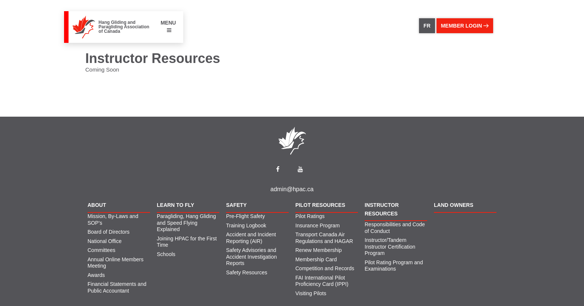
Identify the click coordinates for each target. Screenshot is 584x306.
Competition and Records (324, 268)
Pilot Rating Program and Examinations (394, 265)
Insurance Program (317, 225)
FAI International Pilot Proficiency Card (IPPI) (321, 281)
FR (427, 26)
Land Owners (453, 205)
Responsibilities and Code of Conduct (395, 227)
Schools (166, 254)
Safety (236, 205)
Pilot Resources (320, 205)
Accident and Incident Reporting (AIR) (251, 237)
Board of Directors (109, 232)
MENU (168, 26)
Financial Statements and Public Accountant (117, 287)
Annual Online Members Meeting (115, 262)
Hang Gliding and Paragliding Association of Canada (124, 27)
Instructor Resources (382, 209)
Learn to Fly (175, 205)
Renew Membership (318, 250)
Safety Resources (246, 272)
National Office (105, 241)
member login (465, 26)
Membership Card (316, 259)
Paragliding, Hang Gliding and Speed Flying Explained (186, 222)
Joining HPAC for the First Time (187, 242)
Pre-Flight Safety (245, 216)
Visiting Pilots (310, 293)
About (97, 205)
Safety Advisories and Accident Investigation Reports (251, 256)
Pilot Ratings (310, 216)
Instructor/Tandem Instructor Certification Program (390, 246)
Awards (96, 275)
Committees (101, 250)
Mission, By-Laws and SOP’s (113, 219)
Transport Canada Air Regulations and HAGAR (324, 237)
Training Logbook (246, 225)
